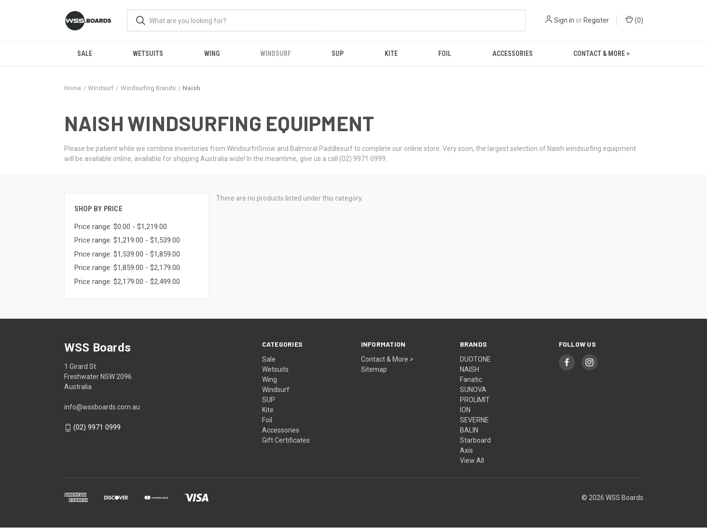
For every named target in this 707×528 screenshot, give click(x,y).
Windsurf (275, 53)
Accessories (512, 53)
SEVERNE (474, 420)
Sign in (564, 20)
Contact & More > (601, 53)
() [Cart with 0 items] (634, 19)
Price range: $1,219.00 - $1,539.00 (127, 240)
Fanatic (471, 379)
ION (465, 410)
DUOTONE (475, 359)
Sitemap (374, 369)
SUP (338, 53)
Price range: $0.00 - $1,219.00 (120, 226)
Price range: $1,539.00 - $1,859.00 (127, 254)
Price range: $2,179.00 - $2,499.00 (127, 281)
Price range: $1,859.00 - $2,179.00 (127, 267)
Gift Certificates (286, 440)
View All (472, 460)
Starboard (475, 440)
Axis (466, 450)
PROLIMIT (475, 400)
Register (596, 20)
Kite (391, 53)
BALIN (469, 430)
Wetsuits (148, 53)
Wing (212, 53)
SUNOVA (473, 389)
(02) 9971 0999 (97, 427)
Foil (444, 53)
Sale (84, 53)
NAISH (469, 369)
